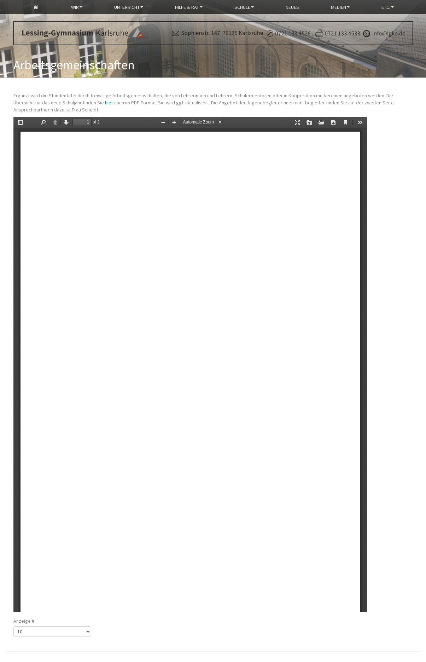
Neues (292, 7)
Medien (340, 7)
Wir (76, 7)
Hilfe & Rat (189, 7)
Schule (244, 7)
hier (109, 102)
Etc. (387, 7)
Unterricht (128, 7)
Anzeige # (23, 621)
